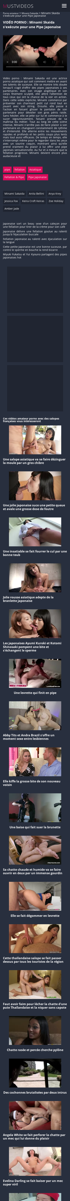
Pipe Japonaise (37, 177)
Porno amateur (11, 13)
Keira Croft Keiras (33, 201)
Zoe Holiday (56, 201)
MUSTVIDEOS (18, 6)
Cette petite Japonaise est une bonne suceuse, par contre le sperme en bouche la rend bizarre (35, 248)
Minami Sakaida (30, 13)
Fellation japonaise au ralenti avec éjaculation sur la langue (35, 241)
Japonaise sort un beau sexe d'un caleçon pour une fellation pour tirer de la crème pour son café (35, 225)
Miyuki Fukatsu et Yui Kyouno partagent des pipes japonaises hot (35, 256)
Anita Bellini (36, 193)
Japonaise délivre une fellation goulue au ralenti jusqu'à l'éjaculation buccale (35, 233)
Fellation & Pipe (14, 177)
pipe (7, 169)
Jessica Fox (11, 201)
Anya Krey (55, 193)
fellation (20, 169)
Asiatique (35, 169)
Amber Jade (11, 208)
